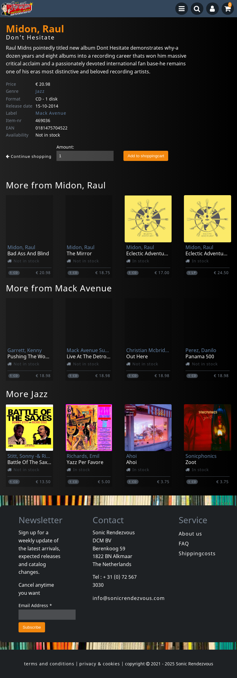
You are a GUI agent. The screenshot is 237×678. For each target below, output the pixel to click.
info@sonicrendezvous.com (129, 598)
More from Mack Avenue (59, 288)
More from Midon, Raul (56, 185)
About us (190, 533)
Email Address (35, 605)
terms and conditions (49, 664)
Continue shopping (29, 156)
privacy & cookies (99, 664)
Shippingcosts (197, 553)
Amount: (65, 147)
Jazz (40, 91)
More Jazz (27, 394)
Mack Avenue (50, 113)
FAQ (184, 543)
